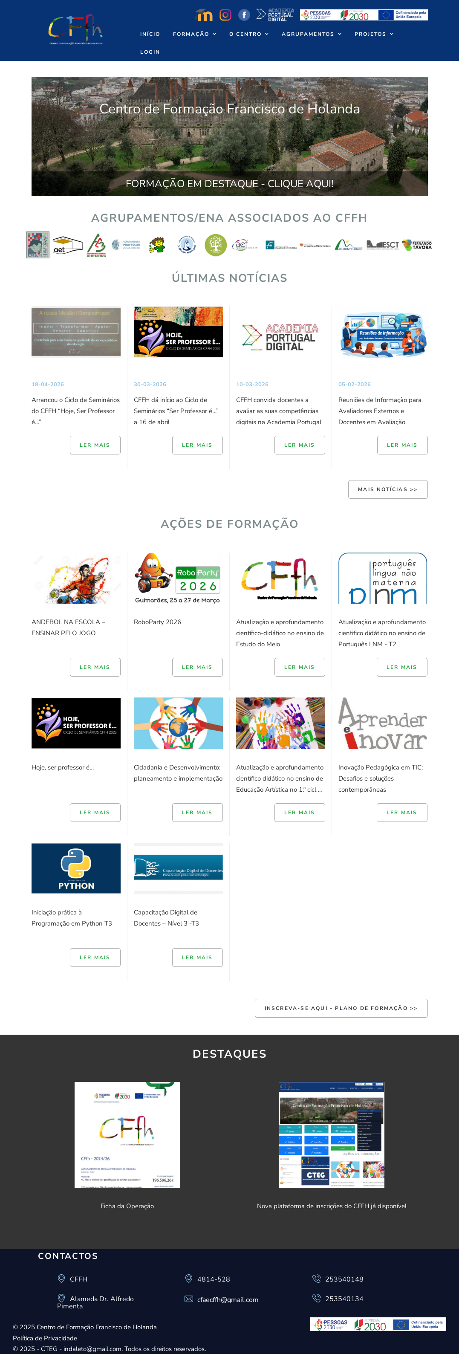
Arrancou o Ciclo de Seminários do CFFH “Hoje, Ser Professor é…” (76, 411)
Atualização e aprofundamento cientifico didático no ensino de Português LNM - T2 (382, 633)
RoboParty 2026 (157, 622)
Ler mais (95, 445)
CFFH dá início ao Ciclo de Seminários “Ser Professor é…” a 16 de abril (176, 411)
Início (150, 34)
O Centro (245, 34)
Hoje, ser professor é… (63, 767)
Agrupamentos (308, 34)
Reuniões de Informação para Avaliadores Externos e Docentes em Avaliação (379, 411)
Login (150, 52)
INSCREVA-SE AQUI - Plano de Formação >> (341, 1008)
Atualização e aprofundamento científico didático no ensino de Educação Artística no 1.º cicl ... (279, 778)
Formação (191, 34)
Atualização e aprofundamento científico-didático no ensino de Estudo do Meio (280, 633)
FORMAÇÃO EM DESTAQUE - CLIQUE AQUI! (229, 184)
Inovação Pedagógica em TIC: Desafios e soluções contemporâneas (380, 778)
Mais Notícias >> (388, 489)
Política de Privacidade (45, 1338)
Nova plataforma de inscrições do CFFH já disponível (332, 1206)
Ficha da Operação (127, 1206)
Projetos (371, 34)
